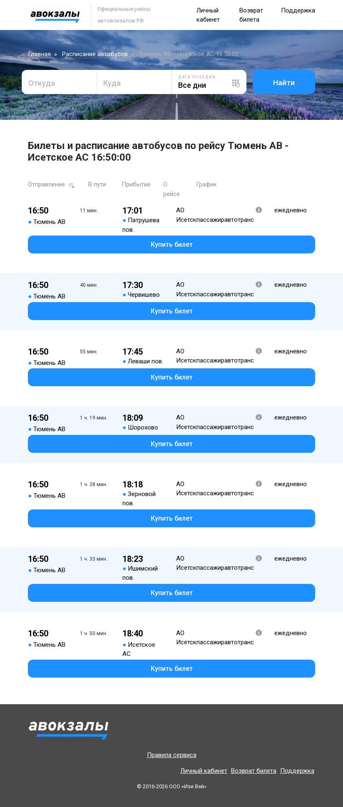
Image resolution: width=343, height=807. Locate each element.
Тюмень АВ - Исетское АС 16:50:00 (189, 54)
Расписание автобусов (95, 54)
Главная (39, 54)
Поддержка (298, 10)
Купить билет (172, 244)
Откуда (41, 83)
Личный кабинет (203, 771)
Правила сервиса (171, 755)
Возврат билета (253, 771)
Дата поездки (197, 77)
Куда (112, 83)
